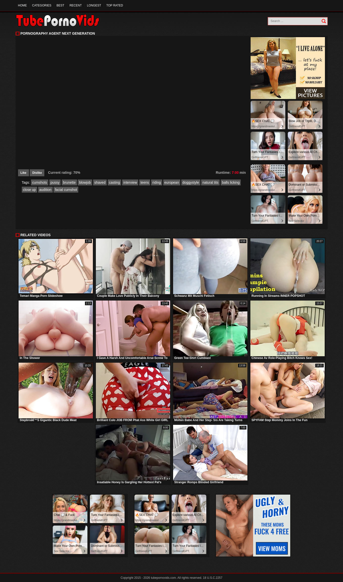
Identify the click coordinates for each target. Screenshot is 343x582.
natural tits (210, 182)
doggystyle (191, 182)
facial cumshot (66, 190)
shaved (100, 182)
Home (22, 5)
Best (60, 5)
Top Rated (114, 5)
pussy (55, 182)
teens (144, 182)
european (171, 182)
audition (45, 190)
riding (156, 182)
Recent (76, 5)
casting (114, 182)
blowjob (85, 182)
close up (29, 190)
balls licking (231, 182)
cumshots (39, 182)
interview (130, 182)
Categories (42, 5)
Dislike (37, 173)
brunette (69, 182)
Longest (94, 5)
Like (23, 173)
